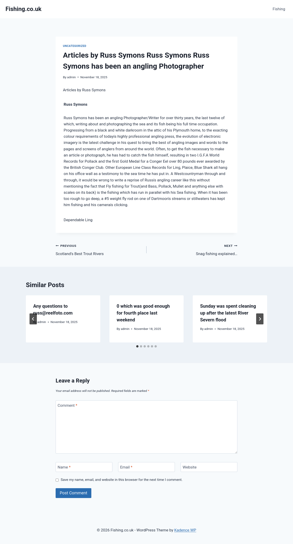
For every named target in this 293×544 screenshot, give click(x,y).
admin (71, 77)
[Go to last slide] (33, 318)
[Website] (209, 467)
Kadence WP (185, 530)
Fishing (279, 9)
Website (190, 467)
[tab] (137, 346)
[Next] (259, 318)
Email (126, 467)
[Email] (146, 467)
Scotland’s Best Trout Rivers (99, 249)
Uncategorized (74, 46)
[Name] (84, 467)
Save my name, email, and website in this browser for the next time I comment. (121, 480)
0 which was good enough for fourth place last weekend (143, 313)
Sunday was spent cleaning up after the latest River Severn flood (228, 313)
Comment (67, 405)
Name (64, 467)
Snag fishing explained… (193, 249)
